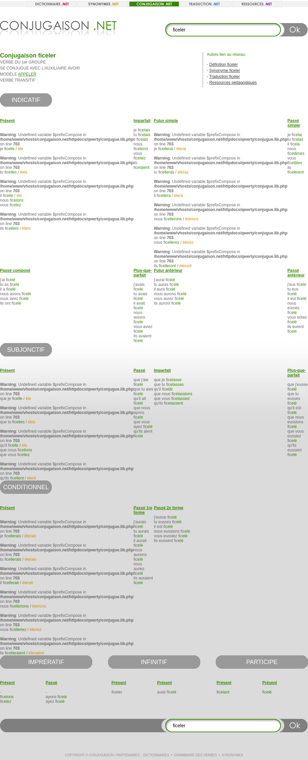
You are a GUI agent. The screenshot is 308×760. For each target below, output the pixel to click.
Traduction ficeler (224, 76)
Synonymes (232, 755)
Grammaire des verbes (195, 755)
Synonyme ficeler (224, 70)
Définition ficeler (223, 64)
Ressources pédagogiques (233, 82)
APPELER (27, 74)
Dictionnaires (156, 755)
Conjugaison (101, 755)
